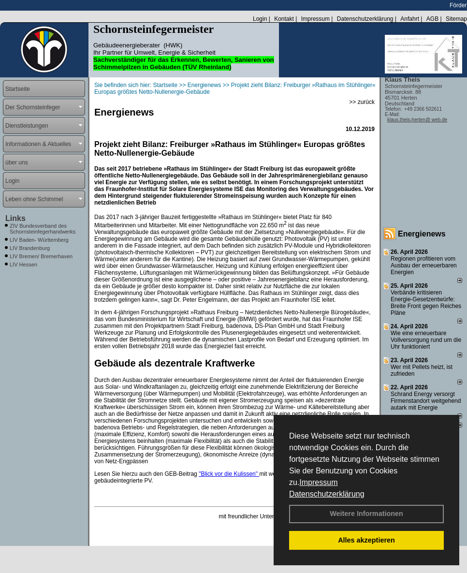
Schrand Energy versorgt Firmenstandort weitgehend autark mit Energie (426, 401)
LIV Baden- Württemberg (39, 240)
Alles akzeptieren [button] (366, 540)
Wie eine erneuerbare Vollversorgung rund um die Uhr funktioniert (426, 340)
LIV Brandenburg (30, 248)
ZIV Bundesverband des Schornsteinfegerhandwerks (42, 229)
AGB (432, 18)
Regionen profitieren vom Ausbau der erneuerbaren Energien (424, 265)
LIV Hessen (23, 264)
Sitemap (456, 18)
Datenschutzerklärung (327, 494)
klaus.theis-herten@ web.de (417, 119)
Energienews (422, 234)
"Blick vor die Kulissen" (229, 473)
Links (15, 218)
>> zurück (362, 102)
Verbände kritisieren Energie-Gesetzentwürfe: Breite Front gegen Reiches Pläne (426, 302)
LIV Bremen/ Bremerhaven (41, 256)
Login (260, 18)
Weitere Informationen (366, 513)
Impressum (318, 482)
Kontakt (284, 18)
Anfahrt (409, 18)
